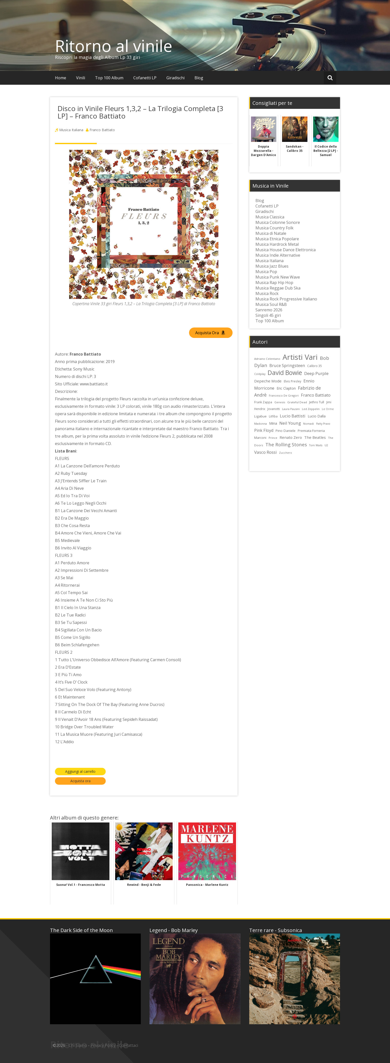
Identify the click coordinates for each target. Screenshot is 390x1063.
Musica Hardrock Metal (277, 244)
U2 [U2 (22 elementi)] (326, 445)
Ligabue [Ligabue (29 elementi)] (260, 416)
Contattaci (128, 1045)
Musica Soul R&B (271, 304)
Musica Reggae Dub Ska (277, 288)
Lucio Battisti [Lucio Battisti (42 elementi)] (292, 416)
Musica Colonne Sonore (277, 222)
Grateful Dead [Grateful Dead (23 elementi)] (297, 402)
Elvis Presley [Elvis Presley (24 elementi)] (292, 381)
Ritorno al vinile (113, 46)
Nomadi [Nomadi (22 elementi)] (308, 423)
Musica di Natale (270, 233)
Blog (199, 78)
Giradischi (175, 78)
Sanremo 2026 (268, 310)
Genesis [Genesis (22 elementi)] (279, 402)
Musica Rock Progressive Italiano (286, 299)
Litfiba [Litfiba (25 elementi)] (273, 416)
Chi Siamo (78, 1045)
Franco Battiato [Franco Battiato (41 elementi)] (316, 395)
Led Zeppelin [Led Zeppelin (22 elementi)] (311, 409)
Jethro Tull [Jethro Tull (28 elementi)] (316, 402)
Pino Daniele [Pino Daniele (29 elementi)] (285, 430)
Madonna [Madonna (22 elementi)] (260, 423)
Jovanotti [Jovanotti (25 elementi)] (273, 409)
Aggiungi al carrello (80, 771)
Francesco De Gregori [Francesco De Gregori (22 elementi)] (284, 395)
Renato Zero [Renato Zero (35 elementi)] (291, 437)
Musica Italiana (71, 129)
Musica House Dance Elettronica (285, 249)
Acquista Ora (210, 332)
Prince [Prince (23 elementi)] (273, 438)
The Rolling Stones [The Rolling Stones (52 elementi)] (286, 444)
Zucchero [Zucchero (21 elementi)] (285, 452)
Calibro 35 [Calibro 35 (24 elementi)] (314, 366)
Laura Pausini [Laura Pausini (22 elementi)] (291, 409)
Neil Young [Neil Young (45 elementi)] (290, 423)
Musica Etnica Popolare (277, 239)
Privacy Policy (103, 1045)
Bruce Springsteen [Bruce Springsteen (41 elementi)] (287, 365)
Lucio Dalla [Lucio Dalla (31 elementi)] (317, 416)
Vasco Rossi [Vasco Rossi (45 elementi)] (265, 452)
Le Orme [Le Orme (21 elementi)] (328, 409)
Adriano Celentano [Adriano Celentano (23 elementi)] (267, 359)
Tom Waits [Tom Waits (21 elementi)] (315, 445)
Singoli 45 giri (268, 315)
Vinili (80, 78)
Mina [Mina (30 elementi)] (273, 423)
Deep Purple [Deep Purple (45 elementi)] (316, 373)
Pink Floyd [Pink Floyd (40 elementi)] (263, 430)
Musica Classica (269, 217)
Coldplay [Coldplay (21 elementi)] (259, 374)
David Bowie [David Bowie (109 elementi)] (285, 372)
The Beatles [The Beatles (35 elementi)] (315, 437)
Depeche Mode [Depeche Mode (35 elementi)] (268, 380)
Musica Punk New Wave (277, 277)
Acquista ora (80, 780)
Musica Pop (266, 271)
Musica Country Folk (274, 228)
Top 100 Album (109, 78)
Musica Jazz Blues (272, 266)
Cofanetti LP (144, 78)
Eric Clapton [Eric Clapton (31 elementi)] (286, 388)
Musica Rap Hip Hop (274, 282)
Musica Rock (267, 293)
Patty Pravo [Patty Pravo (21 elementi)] (323, 423)
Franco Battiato (102, 129)
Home (60, 78)
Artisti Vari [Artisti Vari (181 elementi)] (300, 357)
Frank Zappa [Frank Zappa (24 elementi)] (263, 402)
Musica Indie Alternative (277, 255)
